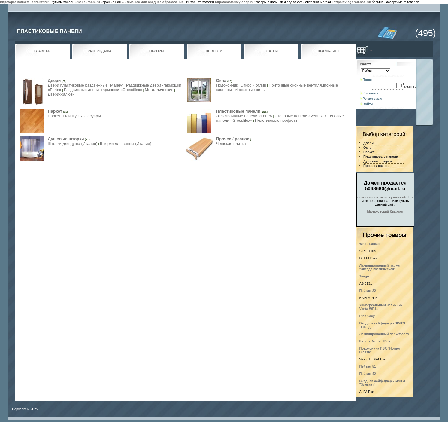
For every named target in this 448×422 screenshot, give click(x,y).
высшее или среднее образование (155, 2)
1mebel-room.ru (87, 2)
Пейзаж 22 (367, 290)
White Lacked (370, 244)
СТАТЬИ (271, 51)
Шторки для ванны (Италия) (125, 143)
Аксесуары (91, 116)
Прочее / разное (232, 138)
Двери (54, 80)
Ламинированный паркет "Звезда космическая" (380, 267)
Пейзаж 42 (367, 373)
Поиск (368, 79)
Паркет (55, 111)
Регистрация (373, 98)
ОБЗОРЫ (156, 51)
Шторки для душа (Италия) (72, 143)
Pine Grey (367, 316)
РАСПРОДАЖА (99, 51)
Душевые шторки (66, 138)
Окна (221, 80)
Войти (368, 104)
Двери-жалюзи (61, 94)
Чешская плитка (231, 143)
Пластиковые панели (238, 111)
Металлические (159, 89)
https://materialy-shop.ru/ (235, 2)
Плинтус (70, 116)
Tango (364, 276)
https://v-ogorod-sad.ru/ (352, 2)
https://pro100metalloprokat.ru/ (24, 2)
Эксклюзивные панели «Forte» (244, 116)
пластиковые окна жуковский (381, 197)
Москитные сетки (250, 89)
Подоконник (227, 85)
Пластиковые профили (276, 120)
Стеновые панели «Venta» (298, 116)
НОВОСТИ (214, 51)
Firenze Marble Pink (374, 341)
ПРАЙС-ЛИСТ (328, 51)
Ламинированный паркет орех (384, 334)
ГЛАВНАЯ (42, 51)
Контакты (370, 93)
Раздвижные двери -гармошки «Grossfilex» (103, 89)
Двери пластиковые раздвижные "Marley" (85, 85)
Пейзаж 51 (367, 366)
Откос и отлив (253, 85)
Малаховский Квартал (385, 211)
